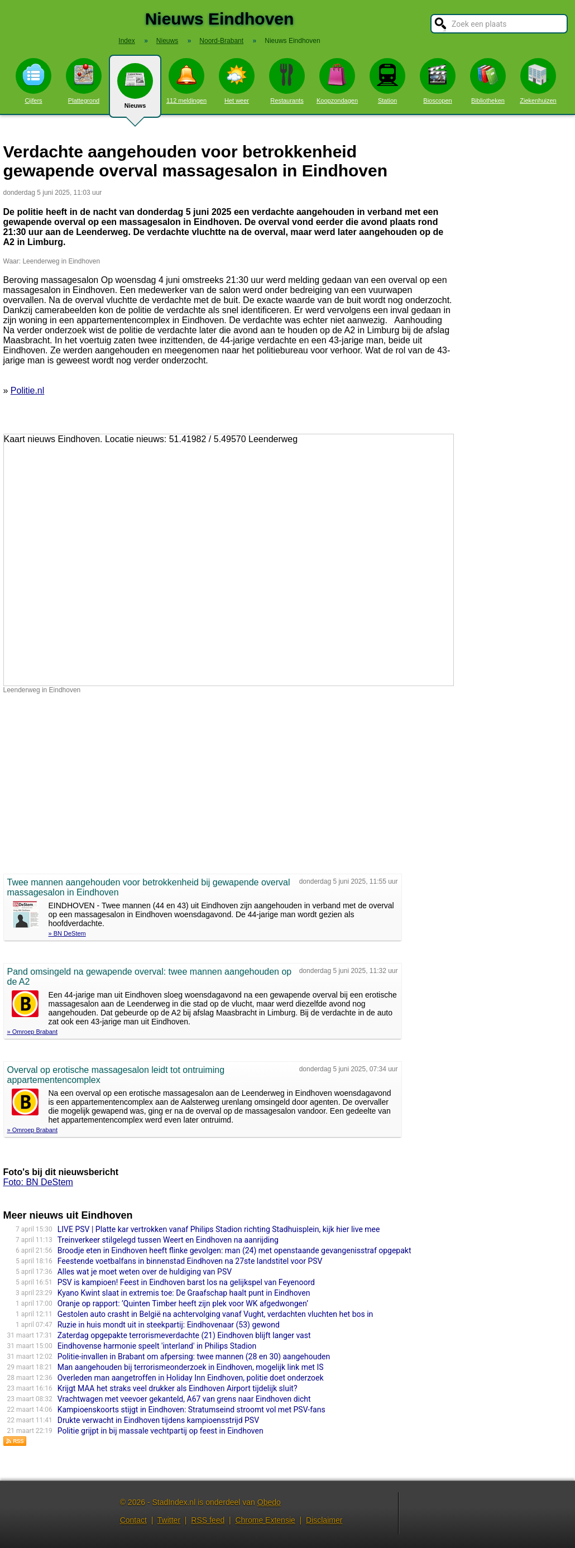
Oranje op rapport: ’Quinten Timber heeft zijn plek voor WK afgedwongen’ (183, 1303)
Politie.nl (27, 390)
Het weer (237, 81)
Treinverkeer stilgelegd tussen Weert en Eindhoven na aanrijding (168, 1239)
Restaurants (287, 81)
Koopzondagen (337, 81)
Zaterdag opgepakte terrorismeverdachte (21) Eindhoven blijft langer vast (184, 1335)
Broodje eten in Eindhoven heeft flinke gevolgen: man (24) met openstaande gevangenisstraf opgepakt (234, 1250)
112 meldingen (186, 81)
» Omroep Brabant (32, 1031)
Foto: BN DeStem (38, 1182)
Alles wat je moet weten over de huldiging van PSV (145, 1271)
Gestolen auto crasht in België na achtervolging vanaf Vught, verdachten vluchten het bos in (215, 1314)
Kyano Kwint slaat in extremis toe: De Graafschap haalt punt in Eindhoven (184, 1292)
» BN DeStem (67, 933)
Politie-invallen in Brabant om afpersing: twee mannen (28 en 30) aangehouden (194, 1356)
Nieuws (135, 90)
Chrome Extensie (265, 1520)
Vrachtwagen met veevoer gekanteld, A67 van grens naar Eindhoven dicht (184, 1398)
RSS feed (207, 1520)
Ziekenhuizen (538, 81)
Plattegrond (84, 81)
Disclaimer (324, 1520)
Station (387, 81)
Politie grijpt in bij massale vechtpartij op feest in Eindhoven (160, 1430)
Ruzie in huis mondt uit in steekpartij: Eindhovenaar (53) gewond (169, 1324)
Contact (133, 1520)
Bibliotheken (488, 81)
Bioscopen (438, 81)
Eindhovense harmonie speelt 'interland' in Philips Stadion (157, 1345)
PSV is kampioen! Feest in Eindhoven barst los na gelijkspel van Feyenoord (186, 1282)
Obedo (269, 1502)
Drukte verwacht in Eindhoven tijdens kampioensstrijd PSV (158, 1420)
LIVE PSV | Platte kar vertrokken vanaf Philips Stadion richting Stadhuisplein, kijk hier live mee (219, 1229)
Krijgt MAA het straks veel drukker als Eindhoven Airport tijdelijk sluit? (178, 1388)
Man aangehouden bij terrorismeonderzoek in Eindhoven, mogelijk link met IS (191, 1367)
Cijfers (33, 81)
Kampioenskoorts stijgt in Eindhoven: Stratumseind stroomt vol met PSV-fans (191, 1409)
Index (126, 41)
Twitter (168, 1520)
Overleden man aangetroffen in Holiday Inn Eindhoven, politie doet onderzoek (191, 1377)
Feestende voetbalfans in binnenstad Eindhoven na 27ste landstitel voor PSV (190, 1261)
